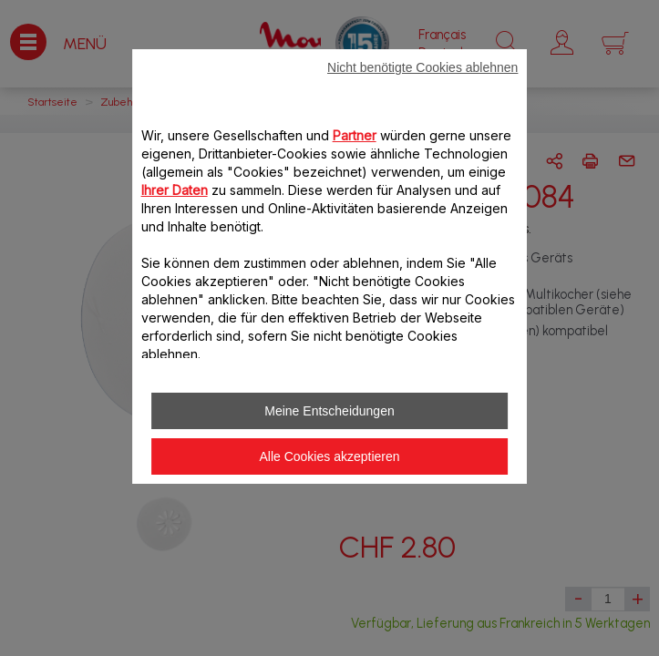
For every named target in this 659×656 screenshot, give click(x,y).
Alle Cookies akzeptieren (329, 456)
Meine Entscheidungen (329, 411)
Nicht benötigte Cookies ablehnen (422, 67)
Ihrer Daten (174, 190)
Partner (354, 135)
